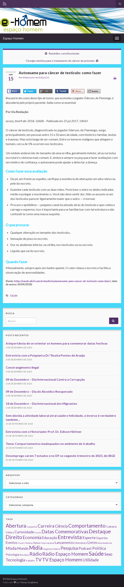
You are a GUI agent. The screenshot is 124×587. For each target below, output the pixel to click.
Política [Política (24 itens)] (99, 548)
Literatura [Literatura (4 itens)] (81, 542)
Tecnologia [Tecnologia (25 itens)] (15, 560)
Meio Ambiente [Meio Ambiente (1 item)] (104, 543)
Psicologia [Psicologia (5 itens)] (12, 554)
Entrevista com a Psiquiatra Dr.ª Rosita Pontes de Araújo (45, 355)
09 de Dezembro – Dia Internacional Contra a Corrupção (45, 379)
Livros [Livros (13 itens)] (92, 542)
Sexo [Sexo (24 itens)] (108, 554)
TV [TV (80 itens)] (38, 559)
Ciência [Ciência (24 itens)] (61, 526)
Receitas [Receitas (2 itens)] (24, 554)
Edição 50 (44, 77)
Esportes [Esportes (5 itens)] (102, 538)
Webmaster (29, 77)
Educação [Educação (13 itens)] (49, 538)
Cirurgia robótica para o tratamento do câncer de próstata (60, 60)
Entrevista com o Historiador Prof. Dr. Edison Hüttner (44, 431)
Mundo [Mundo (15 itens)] (23, 548)
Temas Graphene (29, 582)
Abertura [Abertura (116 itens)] (16, 526)
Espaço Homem (13, 38)
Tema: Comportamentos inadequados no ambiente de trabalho (50, 443)
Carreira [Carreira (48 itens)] (46, 526)
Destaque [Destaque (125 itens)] (100, 531)
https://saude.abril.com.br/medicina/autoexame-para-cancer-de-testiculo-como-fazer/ (62, 281)
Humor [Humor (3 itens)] (37, 542)
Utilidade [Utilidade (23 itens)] (91, 560)
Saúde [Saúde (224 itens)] (96, 553)
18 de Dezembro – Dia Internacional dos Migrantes (41, 403)
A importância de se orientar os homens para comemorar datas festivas (57, 343)
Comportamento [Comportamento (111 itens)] (86, 526)
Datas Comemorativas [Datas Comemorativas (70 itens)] (65, 531)
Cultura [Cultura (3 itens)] (10, 532)
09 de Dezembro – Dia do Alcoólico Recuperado (39, 391)
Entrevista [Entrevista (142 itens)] (70, 537)
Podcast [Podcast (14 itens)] (85, 548)
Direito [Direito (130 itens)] (14, 537)
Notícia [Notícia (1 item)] (57, 549)
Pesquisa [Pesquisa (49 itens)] (69, 548)
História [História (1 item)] (28, 543)
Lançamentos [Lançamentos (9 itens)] (64, 543)
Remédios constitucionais (64, 53)
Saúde (14, 295)
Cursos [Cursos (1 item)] (38, 532)
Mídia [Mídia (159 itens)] (36, 547)
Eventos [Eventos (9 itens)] (11, 543)
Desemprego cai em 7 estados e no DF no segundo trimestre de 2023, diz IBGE (60, 455)
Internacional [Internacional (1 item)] (47, 543)
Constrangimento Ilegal (22, 367)
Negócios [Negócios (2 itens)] (48, 548)
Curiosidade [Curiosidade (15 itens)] (24, 532)
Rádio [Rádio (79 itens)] (36, 554)
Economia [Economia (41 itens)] (32, 537)
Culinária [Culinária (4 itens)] (111, 526)
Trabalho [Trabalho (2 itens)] (30, 560)
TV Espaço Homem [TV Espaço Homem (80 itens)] (62, 559)
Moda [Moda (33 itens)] (11, 548)
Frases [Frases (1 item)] (21, 543)
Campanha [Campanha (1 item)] (32, 526)
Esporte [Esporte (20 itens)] (89, 537)
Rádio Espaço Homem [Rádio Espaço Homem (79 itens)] (65, 554)
